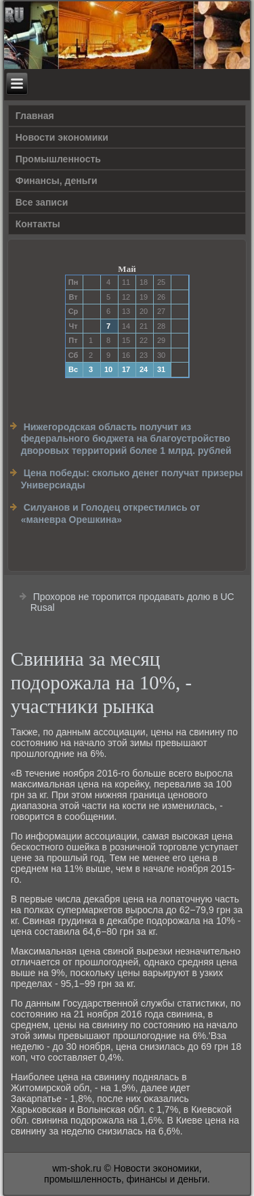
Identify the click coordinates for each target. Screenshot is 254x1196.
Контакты (38, 223)
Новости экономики (62, 137)
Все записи (42, 202)
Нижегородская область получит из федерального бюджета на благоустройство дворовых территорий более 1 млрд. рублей (126, 438)
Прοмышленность (58, 159)
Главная (35, 115)
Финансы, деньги (57, 180)
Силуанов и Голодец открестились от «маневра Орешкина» (110, 513)
